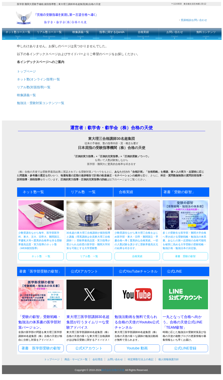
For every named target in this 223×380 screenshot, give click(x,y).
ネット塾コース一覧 (18, 34)
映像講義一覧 (80, 34)
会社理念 (97, 359)
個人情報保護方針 (168, 359)
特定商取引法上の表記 (140, 359)
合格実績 (143, 34)
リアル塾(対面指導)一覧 (34, 87)
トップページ (26, 71)
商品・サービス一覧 (76, 359)
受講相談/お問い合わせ (194, 20)
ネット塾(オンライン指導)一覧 (38, 79)
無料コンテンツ (206, 34)
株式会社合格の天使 (112, 370)
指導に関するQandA (112, 34)
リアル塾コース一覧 (49, 34)
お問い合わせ (174, 34)
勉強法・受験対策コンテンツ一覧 (40, 103)
